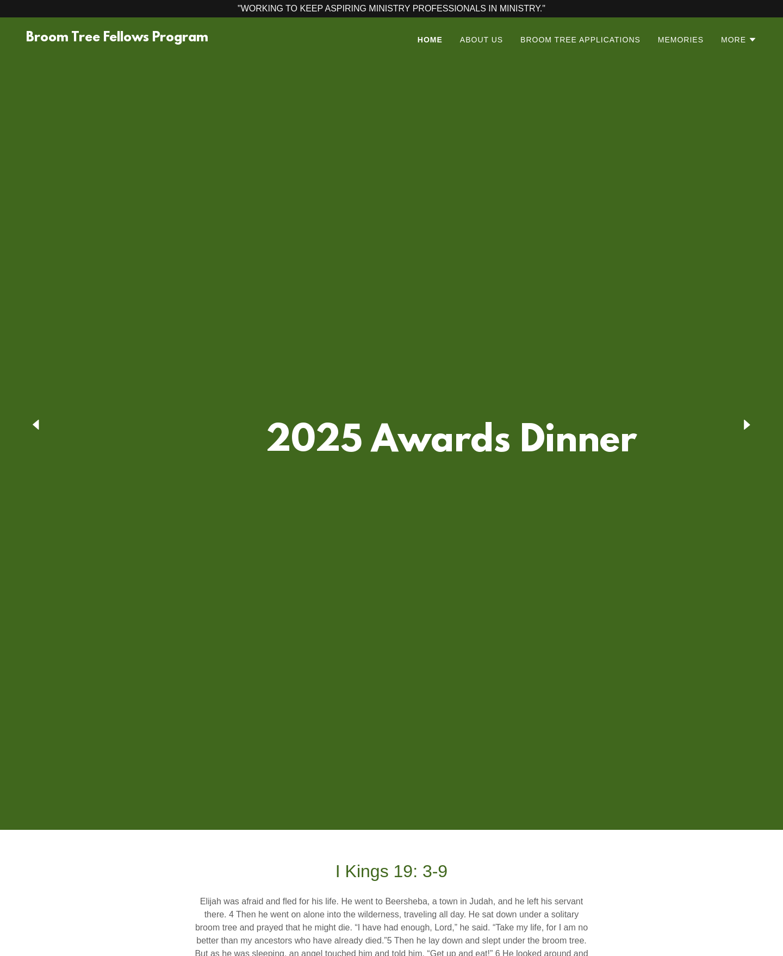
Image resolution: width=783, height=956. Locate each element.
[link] (117, 38)
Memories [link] (681, 39)
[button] (739, 39)
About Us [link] (481, 39)
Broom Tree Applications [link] (580, 39)
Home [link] (430, 39)
